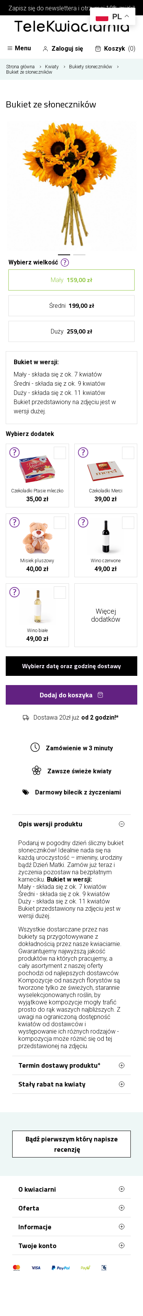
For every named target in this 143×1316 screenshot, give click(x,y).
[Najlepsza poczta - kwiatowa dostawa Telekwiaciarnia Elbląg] (71, 27)
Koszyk (115, 48)
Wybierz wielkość (38, 262)
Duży (71, 331)
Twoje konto (71, 1245)
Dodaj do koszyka (71, 695)
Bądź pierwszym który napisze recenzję (72, 1144)
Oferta (71, 1207)
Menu (19, 48)
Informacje (71, 1226)
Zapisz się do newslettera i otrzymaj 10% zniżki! (71, 8)
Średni (71, 305)
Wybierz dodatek (30, 433)
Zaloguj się (62, 49)
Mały (71, 280)
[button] (64, 254)
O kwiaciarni (71, 1189)
